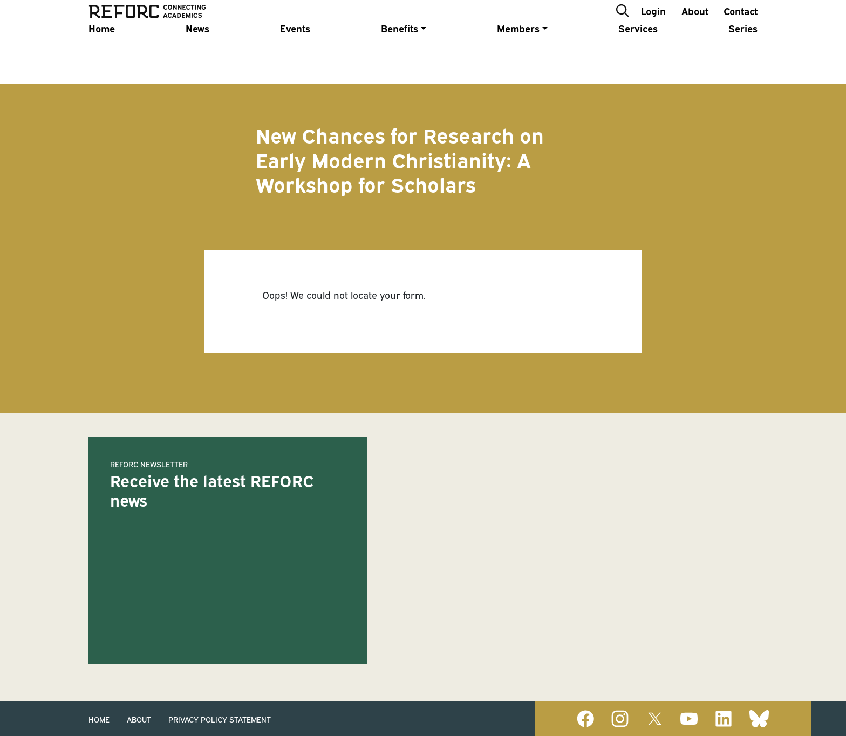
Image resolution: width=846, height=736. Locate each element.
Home (101, 55)
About (694, 23)
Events (295, 55)
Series (743, 55)
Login (653, 23)
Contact (741, 23)
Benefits (399, 55)
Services (638, 55)
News (197, 55)
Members (518, 55)
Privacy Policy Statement (219, 719)
